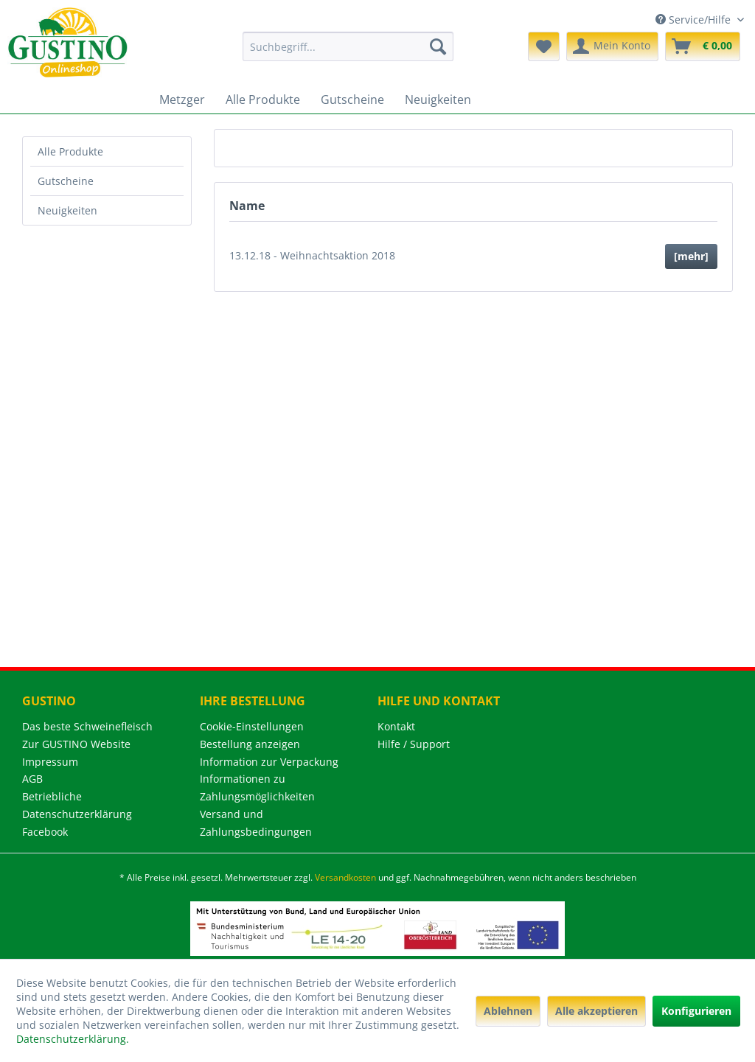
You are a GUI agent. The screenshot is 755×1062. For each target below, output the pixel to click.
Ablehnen (508, 1011)
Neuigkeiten (67, 210)
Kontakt (396, 726)
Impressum (50, 762)
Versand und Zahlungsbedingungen (256, 823)
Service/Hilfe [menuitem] (694, 20)
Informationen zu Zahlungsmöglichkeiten (257, 787)
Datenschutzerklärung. (72, 1039)
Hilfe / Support (414, 744)
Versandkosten (345, 877)
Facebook (45, 832)
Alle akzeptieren (596, 1011)
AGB (32, 779)
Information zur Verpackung (269, 762)
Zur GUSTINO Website (76, 744)
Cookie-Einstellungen (252, 726)
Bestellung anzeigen (250, 744)
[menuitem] (348, 46)
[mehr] (691, 256)
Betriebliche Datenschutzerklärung (77, 805)
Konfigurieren (696, 1011)
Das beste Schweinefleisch (87, 726)
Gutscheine (66, 181)
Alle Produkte (70, 151)
